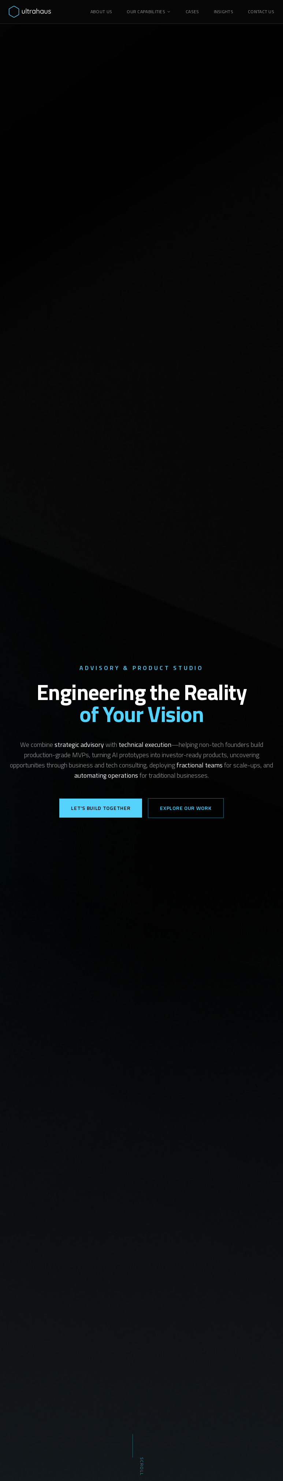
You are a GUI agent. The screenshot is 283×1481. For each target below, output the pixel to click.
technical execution (145, 744)
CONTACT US (261, 12)
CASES (192, 12)
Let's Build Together (100, 808)
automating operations (106, 775)
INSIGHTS (223, 12)
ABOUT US (101, 12)
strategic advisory (79, 744)
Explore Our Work (185, 808)
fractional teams (199, 765)
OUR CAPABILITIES (149, 12)
